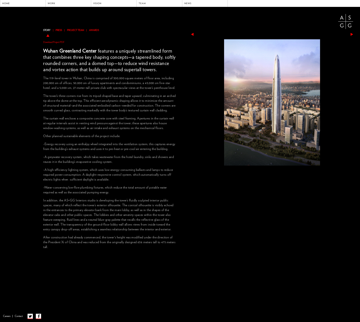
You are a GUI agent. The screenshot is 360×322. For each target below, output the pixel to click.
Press (59, 30)
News (187, 3)
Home (6, 3)
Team (142, 3)
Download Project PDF (54, 42)
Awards (94, 30)
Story (47, 30)
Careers (7, 316)
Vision (97, 3)
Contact (19, 316)
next (352, 34)
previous (192, 34)
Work (51, 3)
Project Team (75, 30)
